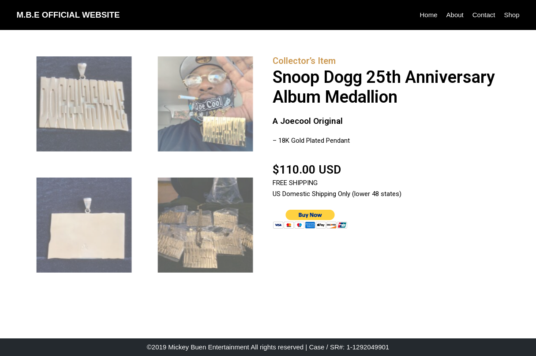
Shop (511, 15)
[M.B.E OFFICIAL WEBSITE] (68, 15)
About (455, 15)
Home (429, 15)
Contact (483, 15)
